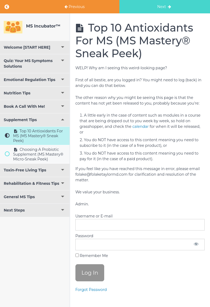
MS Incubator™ (43, 26)
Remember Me (91, 255)
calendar (140, 126)
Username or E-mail (94, 216)
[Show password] (196, 244)
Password (84, 235)
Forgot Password (91, 289)
